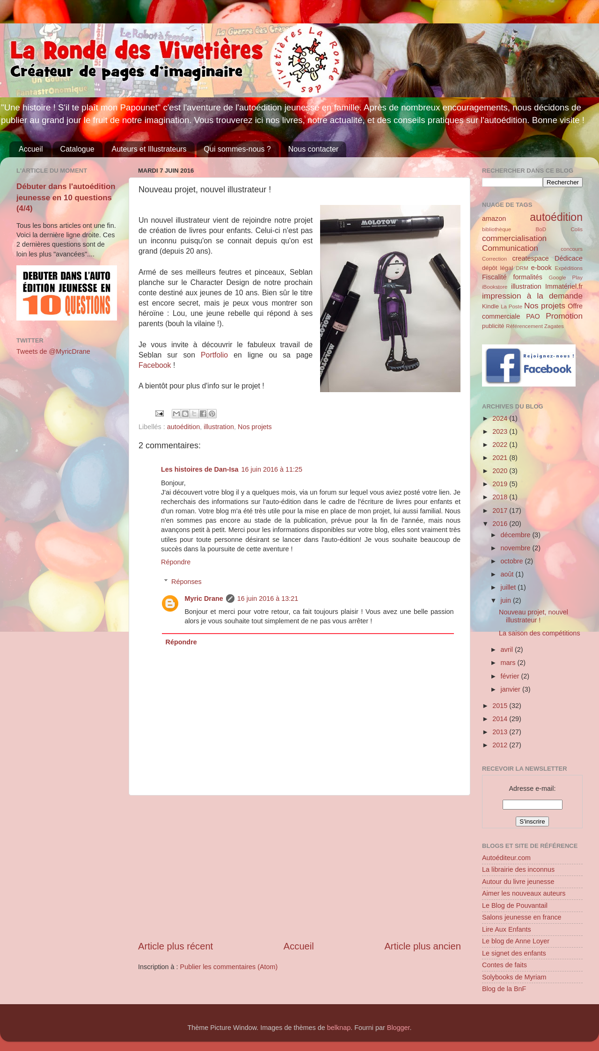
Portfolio (217, 355)
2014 (500, 719)
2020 (500, 470)
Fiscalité (494, 277)
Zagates (554, 326)
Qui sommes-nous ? (237, 149)
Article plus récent (175, 946)
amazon (494, 218)
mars (509, 662)
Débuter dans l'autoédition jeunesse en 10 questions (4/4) (66, 197)
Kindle (490, 306)
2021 (500, 457)
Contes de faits (504, 965)
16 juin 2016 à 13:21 (267, 598)
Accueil (31, 149)
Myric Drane (203, 598)
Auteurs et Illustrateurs (149, 149)
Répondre (175, 562)
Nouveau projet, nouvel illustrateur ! (533, 616)
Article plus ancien (422, 946)
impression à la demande (532, 295)
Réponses (186, 581)
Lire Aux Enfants (506, 929)
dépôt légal (497, 267)
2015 (500, 705)
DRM (522, 268)
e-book (541, 267)
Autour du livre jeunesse (518, 881)
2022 (500, 444)
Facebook (156, 365)
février (511, 676)
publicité (493, 325)
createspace (530, 258)
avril (508, 649)
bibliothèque (496, 229)
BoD (541, 229)
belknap (339, 1027)
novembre (517, 548)
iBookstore (494, 287)
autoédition (183, 427)
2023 (500, 431)
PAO (533, 316)
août (508, 574)
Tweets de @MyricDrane (53, 351)
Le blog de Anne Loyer (515, 941)
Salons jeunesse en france (522, 917)
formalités (527, 277)
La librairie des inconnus (518, 869)
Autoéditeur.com (506, 857)
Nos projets (255, 427)
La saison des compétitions (539, 633)
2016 (500, 523)
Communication (510, 248)
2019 (500, 484)
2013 (500, 732)
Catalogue (77, 149)
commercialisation (514, 238)
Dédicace (569, 258)
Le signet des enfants (514, 953)
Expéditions (569, 268)
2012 (500, 745)
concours (572, 249)
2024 (500, 418)
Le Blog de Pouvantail (515, 905)
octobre (513, 561)
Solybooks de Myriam (514, 977)
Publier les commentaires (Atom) (229, 967)
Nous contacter (313, 149)
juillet (509, 587)
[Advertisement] (299, 867)
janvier (511, 689)
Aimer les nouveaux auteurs (523, 893)
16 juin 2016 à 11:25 (271, 469)
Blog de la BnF (504, 989)
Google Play (566, 277)
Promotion (564, 316)
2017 (500, 510)
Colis (576, 229)
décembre (517, 535)
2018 (500, 497)
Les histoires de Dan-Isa (200, 469)
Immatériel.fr (564, 286)
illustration (219, 427)
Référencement (524, 326)
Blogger (398, 1027)
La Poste (511, 306)
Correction (494, 259)
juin (507, 600)
